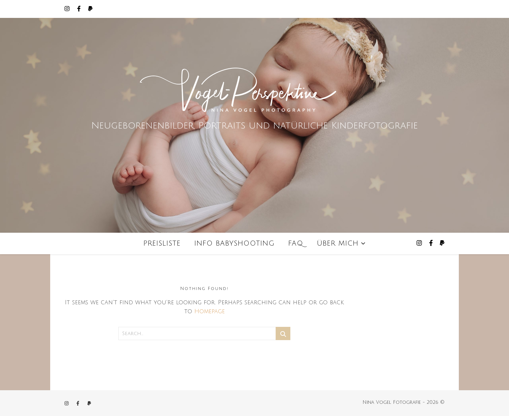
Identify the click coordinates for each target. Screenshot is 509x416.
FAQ (295, 243)
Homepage (209, 311)
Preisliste (162, 243)
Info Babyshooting (234, 243)
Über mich (337, 243)
